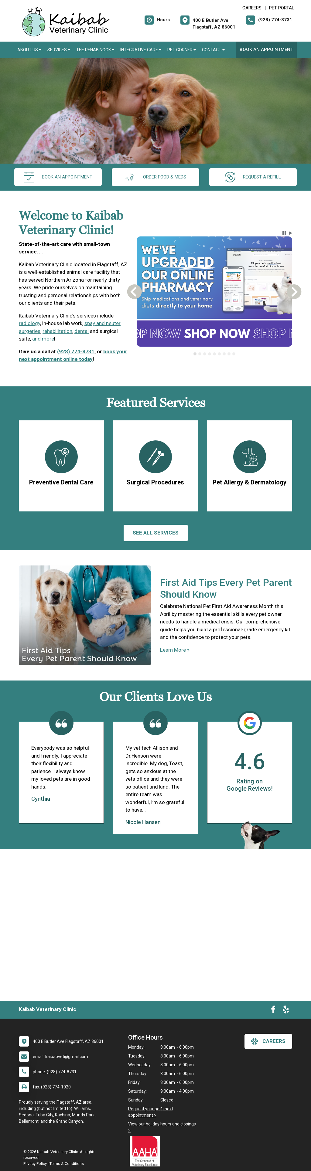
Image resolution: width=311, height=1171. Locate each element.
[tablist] (214, 353)
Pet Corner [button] (181, 49)
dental (81, 331)
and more (43, 339)
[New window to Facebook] (273, 1010)
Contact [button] (213, 49)
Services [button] (58, 49)
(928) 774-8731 (75, 351)
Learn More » (175, 650)
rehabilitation (57, 331)
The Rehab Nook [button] (95, 49)
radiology (29, 323)
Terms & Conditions (67, 1163)
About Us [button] (29, 49)
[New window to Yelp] (285, 1010)
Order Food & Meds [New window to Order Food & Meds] (155, 177)
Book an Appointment (266, 49)
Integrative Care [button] (140, 49)
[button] (284, 233)
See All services (156, 533)
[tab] (195, 353)
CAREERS (251, 8)
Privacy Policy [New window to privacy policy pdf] (35, 1163)
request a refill (253, 177)
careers (268, 1041)
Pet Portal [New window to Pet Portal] (281, 8)
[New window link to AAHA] (146, 1151)
